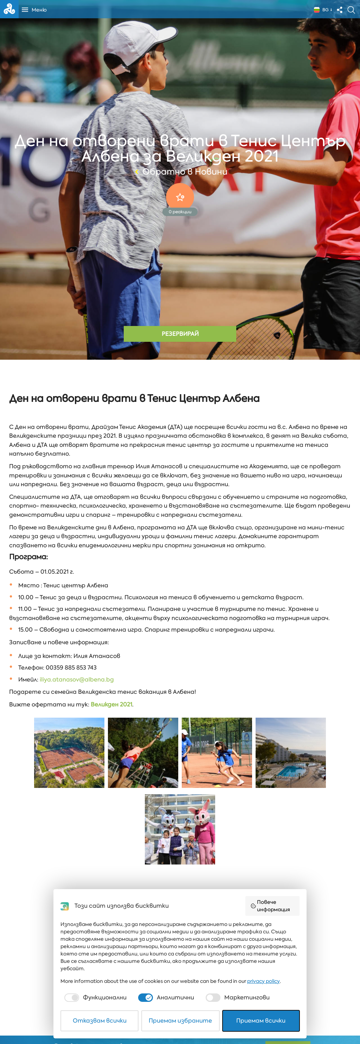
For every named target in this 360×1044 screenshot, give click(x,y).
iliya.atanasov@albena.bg (77, 679)
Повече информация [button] (270, 906)
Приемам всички (260, 1020)
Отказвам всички (100, 1020)
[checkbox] (94, 997)
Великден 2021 (111, 704)
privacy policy (263, 981)
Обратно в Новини (180, 172)
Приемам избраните (180, 1020)
